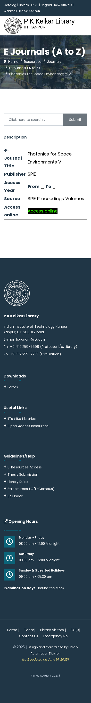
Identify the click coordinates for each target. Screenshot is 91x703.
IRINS (35, 5)
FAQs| (75, 630)
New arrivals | (64, 5)
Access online (43, 211)
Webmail (10, 11)
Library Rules (16, 481)
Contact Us (28, 636)
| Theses (23, 5)
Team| (29, 630)
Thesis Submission (23, 474)
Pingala (46, 5)
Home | (13, 630)
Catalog (10, 5)
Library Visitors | (53, 630)
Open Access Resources (28, 426)
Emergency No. (55, 636)
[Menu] (84, 45)
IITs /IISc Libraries (22, 418)
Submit (75, 119)
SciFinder (13, 496)
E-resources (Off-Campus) (31, 488)
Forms (11, 387)
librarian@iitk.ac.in (31, 339)
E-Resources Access (25, 467)
